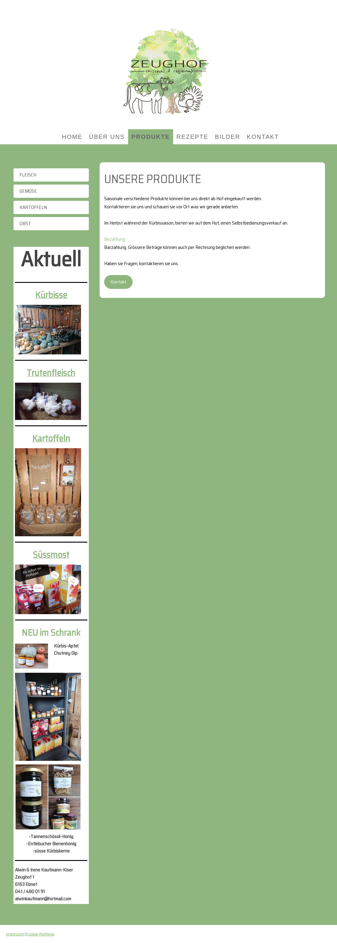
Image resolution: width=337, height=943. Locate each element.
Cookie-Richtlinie (40, 934)
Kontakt (263, 136)
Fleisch (28, 175)
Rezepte (192, 136)
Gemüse (28, 191)
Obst (25, 223)
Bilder (227, 136)
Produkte (150, 136)
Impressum (15, 934)
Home (72, 136)
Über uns (107, 136)
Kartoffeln (33, 207)
